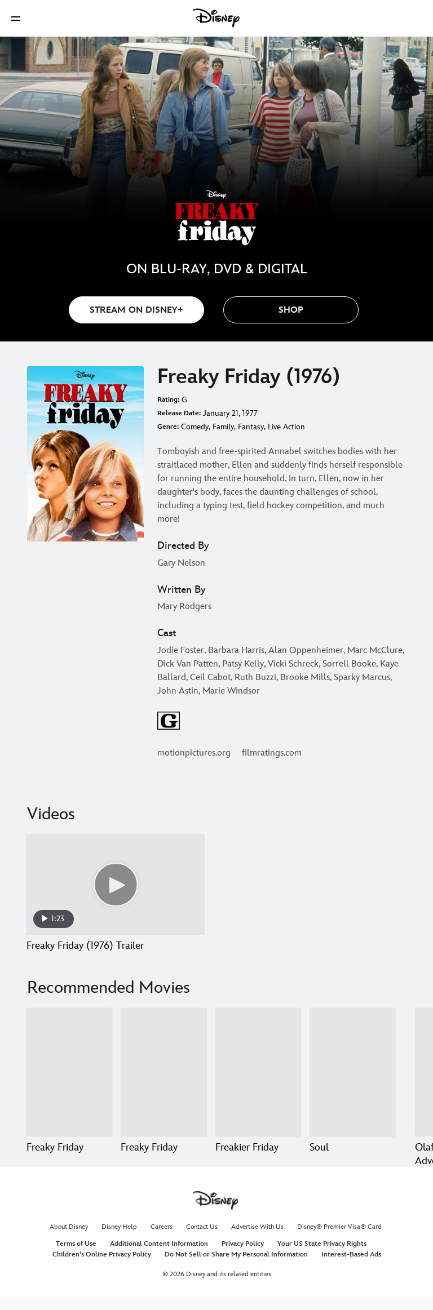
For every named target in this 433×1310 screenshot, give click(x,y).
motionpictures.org (194, 753)
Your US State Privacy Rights (321, 1257)
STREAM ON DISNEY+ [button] (136, 310)
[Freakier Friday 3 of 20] (258, 1072)
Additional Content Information (159, 1257)
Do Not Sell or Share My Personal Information (236, 1268)
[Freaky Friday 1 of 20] (69, 1072)
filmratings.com (272, 753)
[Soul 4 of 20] (352, 1072)
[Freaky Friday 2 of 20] (163, 1072)
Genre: (168, 427)
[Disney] (216, 18)
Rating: (168, 400)
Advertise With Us (257, 1240)
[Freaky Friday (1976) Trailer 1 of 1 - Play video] (115, 884)
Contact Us (202, 1240)
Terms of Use (76, 1257)
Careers (162, 1240)
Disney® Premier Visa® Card (339, 1240)
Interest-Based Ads (351, 1268)
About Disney (69, 1240)
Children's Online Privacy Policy (101, 1268)
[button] (16, 18)
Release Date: (179, 413)
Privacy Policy (243, 1257)
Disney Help (119, 1240)
